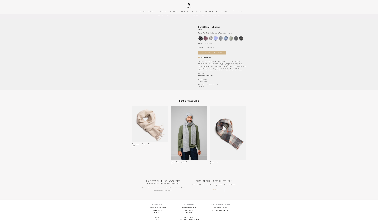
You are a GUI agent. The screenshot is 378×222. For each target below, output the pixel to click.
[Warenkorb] (232, 11)
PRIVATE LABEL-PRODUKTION (220, 210)
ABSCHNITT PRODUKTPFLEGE (207, 85)
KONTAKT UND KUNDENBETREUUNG (189, 219)
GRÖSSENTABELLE (189, 217)
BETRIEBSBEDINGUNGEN (189, 208)
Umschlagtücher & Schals (187, 16)
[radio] (201, 38)
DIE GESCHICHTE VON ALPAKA (157, 208)
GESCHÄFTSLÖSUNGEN (220, 208)
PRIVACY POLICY (189, 210)
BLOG (157, 219)
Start (160, 16)
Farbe (200, 43)
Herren (170, 16)
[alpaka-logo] (189, 5)
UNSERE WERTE (157, 212)
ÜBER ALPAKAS (157, 210)
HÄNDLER (157, 217)
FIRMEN (157, 215)
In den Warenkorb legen (212, 52)
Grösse (200, 47)
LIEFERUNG (201, 86)
